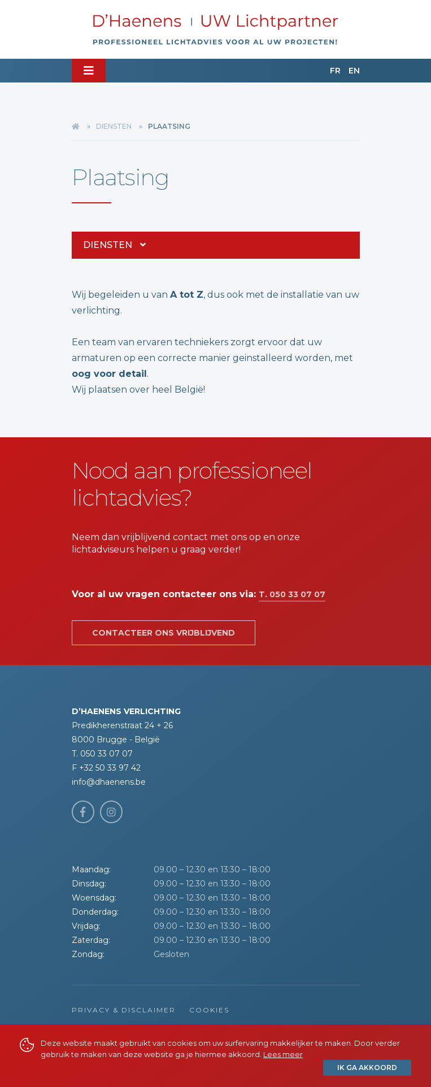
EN (354, 71)
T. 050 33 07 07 (292, 594)
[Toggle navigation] (89, 70)
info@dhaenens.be (109, 782)
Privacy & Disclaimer (124, 1010)
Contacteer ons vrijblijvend (163, 633)
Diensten (114, 126)
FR (335, 71)
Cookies (209, 1010)
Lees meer (283, 1054)
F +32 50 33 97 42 (106, 768)
